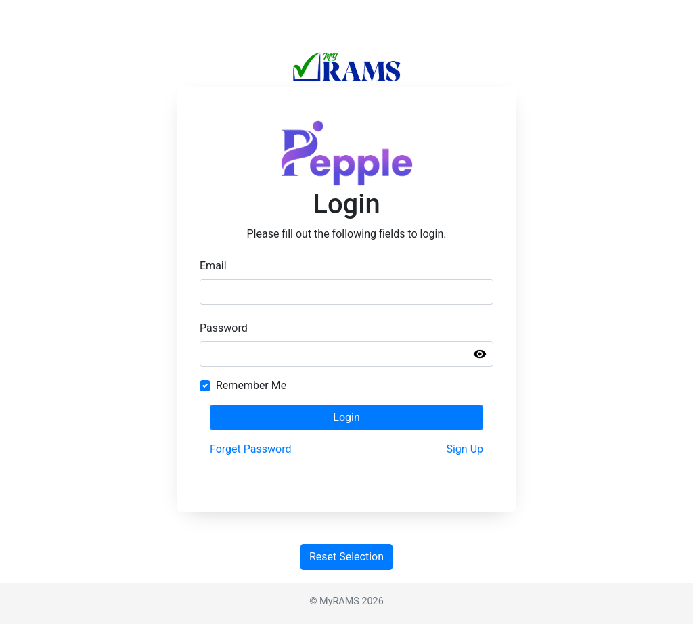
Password (224, 327)
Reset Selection (346, 556)
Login (346, 417)
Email (213, 265)
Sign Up (464, 449)
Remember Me (251, 385)
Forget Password (250, 449)
